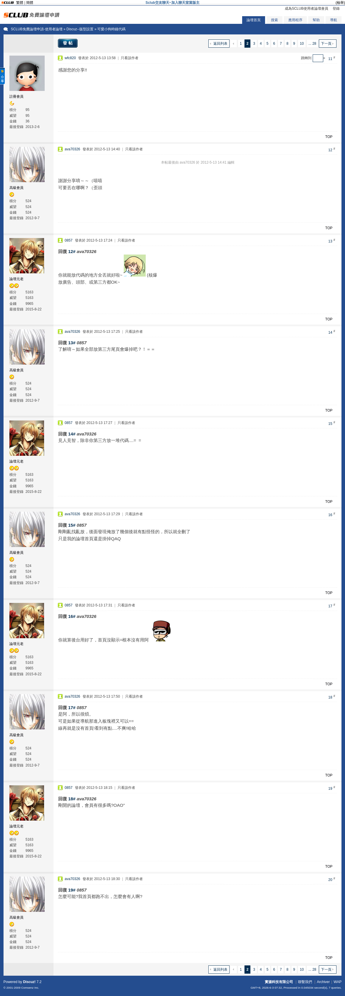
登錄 (336, 8)
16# (72, 616)
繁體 (19, 3)
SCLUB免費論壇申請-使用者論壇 (37, 29)
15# (72, 525)
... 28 (312, 43)
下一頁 (326, 43)
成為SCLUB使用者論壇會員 (306, 8)
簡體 (29, 3)
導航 (333, 20)
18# (72, 798)
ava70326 (72, 149)
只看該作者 (129, 58)
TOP (328, 137)
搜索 (274, 20)
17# (72, 707)
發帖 (68, 43)
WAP (337, 982)
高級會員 (16, 188)
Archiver (323, 982)
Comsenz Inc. (30, 987)
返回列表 (220, 43)
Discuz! (29, 982)
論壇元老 (16, 279)
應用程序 (295, 20)
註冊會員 (16, 96)
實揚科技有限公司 (279, 982)
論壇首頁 (254, 20)
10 (302, 43)
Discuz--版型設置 (79, 29)
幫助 (316, 20)
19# (72, 889)
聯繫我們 (305, 982)
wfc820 (70, 58)
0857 (69, 240)
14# (72, 433)
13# (72, 342)
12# (72, 251)
